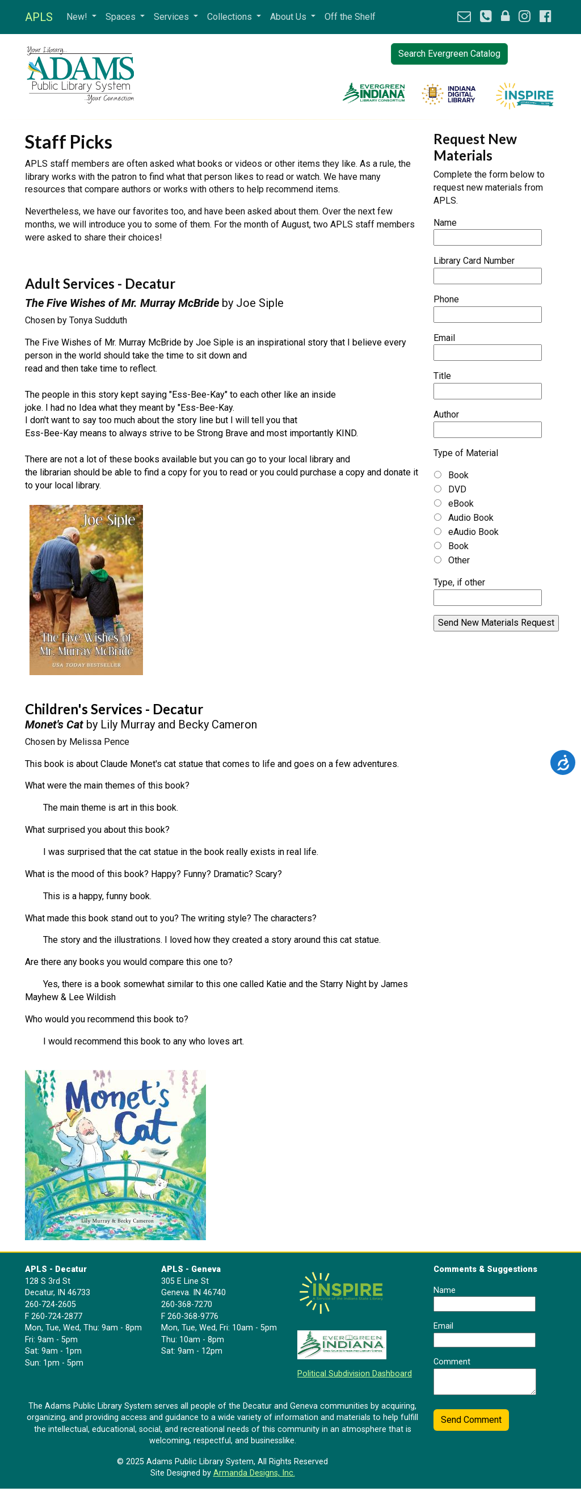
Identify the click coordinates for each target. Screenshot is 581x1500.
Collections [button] (230, 16)
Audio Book (471, 517)
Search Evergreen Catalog (449, 53)
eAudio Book (473, 531)
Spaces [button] (122, 16)
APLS (39, 17)
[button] (464, 17)
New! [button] (78, 16)
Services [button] (172, 16)
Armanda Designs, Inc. (254, 1473)
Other (459, 560)
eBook (461, 503)
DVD (457, 489)
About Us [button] (289, 16)
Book (458, 475)
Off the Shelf (350, 16)
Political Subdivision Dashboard (354, 1374)
